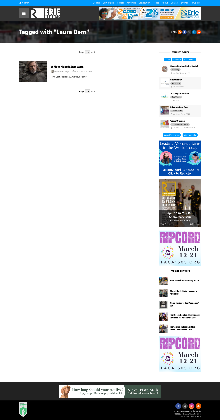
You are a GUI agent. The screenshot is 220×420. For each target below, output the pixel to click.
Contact (174, 3)
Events (184, 3)
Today (167, 59)
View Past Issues (167, 224)
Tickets (120, 3)
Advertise (131, 3)
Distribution (144, 3)
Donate (96, 3)
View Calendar (190, 135)
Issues (156, 3)
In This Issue (195, 224)
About (165, 3)
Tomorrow (177, 59)
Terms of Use (184, 417)
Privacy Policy (196, 417)
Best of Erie (108, 3)
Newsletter (196, 3)
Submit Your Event (171, 135)
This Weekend (189, 59)
